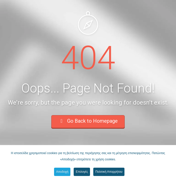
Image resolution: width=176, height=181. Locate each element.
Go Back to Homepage (88, 121)
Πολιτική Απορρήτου (108, 171)
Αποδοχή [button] (62, 171)
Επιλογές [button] (82, 171)
